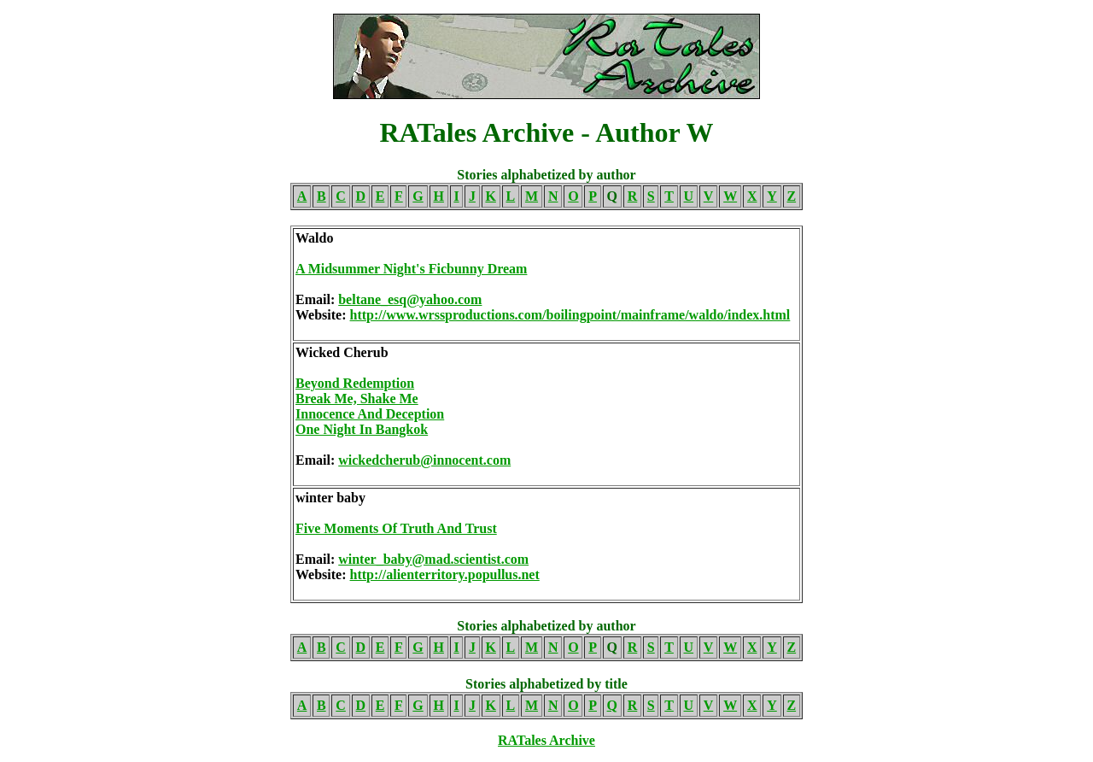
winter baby (330, 497)
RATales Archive (546, 740)
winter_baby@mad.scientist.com (433, 559)
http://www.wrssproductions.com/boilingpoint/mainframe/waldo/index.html (570, 315)
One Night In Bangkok (361, 429)
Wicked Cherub (342, 352)
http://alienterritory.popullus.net (445, 574)
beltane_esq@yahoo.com (410, 299)
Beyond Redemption (354, 383)
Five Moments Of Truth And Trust (396, 528)
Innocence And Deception (369, 414)
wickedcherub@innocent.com (424, 460)
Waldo (314, 238)
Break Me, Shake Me (356, 398)
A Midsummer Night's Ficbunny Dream (411, 268)
